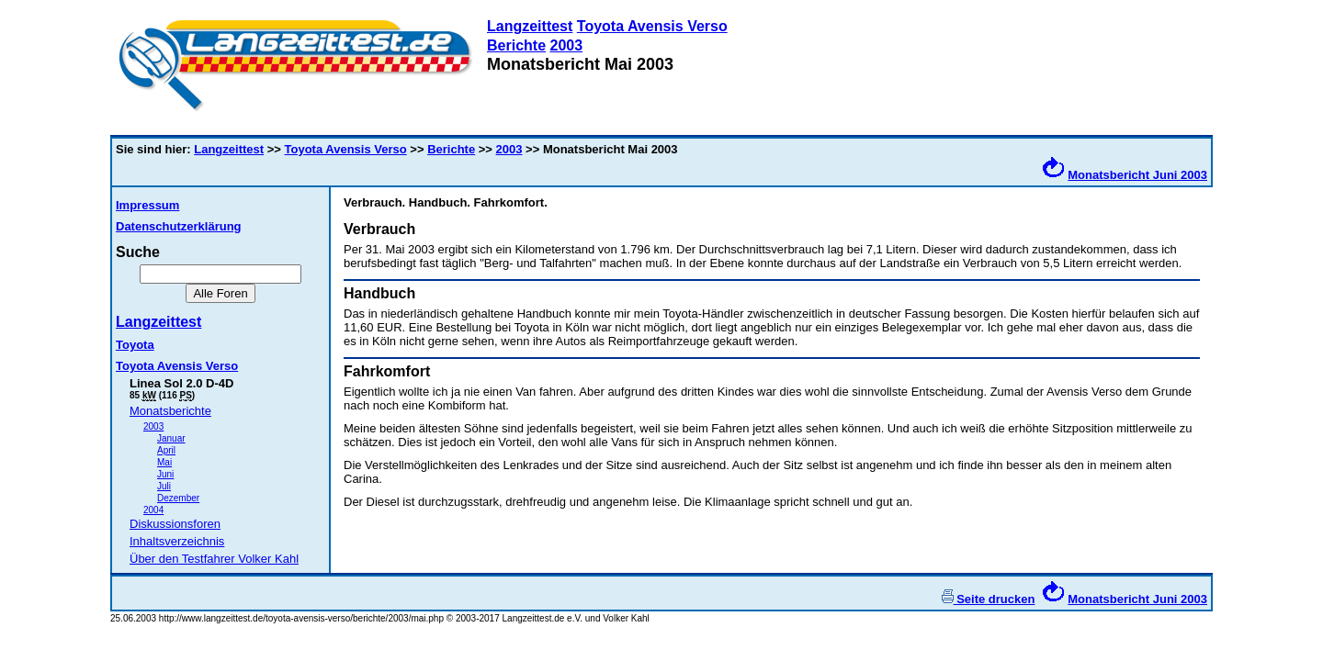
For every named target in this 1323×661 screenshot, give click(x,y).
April (166, 450)
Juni (165, 474)
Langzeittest (529, 26)
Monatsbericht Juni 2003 (1137, 175)
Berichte (516, 45)
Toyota (135, 345)
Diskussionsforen (175, 524)
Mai (164, 462)
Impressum (147, 205)
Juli (164, 486)
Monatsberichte (170, 411)
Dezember (178, 498)
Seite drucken (988, 599)
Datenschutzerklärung (179, 226)
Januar (171, 438)
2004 (153, 510)
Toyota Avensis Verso (652, 26)
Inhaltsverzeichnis (177, 541)
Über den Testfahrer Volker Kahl (214, 559)
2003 (565, 45)
